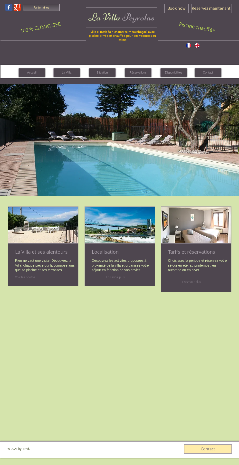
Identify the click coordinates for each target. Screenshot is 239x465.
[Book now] (176, 8)
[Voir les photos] (40, 277)
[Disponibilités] (173, 72)
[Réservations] (138, 72)
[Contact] (208, 72)
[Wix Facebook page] (8, 7)
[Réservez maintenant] (211, 8)
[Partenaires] (41, 7)
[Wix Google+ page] (17, 7)
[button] (119, 140)
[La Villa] (66, 72)
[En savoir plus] (115, 277)
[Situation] (102, 72)
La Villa (121, 17)
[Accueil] (32, 72)
